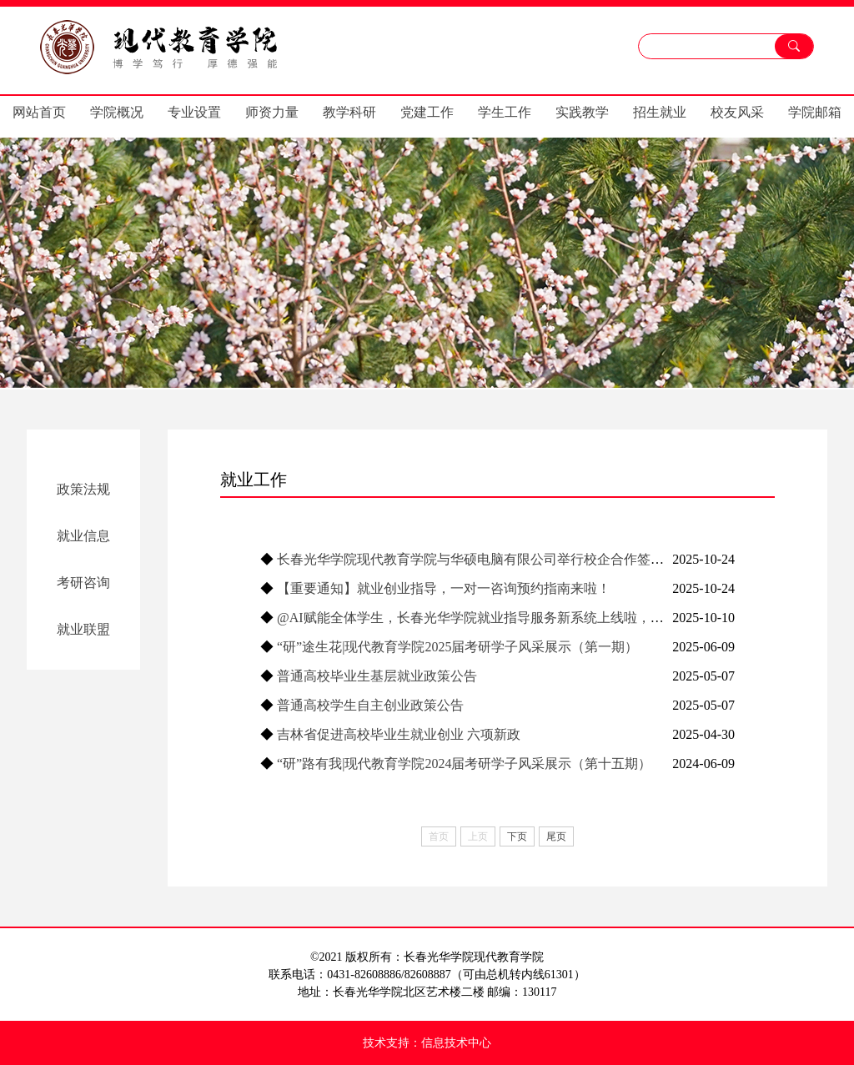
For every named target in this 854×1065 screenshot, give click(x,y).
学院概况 (116, 112)
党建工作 (427, 112)
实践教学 (582, 112)
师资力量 (272, 112)
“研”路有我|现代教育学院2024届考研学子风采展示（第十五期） (464, 763)
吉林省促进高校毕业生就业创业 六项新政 (398, 734)
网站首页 (39, 112)
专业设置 (194, 112)
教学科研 (349, 112)
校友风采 (737, 112)
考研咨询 (83, 582)
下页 (517, 836)
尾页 (556, 836)
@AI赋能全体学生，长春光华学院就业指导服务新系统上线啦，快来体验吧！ (504, 617)
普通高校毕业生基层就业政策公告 (377, 676)
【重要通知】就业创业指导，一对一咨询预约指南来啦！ (443, 588)
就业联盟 (83, 629)
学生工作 (504, 112)
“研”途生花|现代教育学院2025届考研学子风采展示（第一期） (457, 647)
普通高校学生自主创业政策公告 (370, 705)
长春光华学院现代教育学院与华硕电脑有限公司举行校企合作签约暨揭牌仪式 (504, 559)
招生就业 (659, 112)
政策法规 (83, 489)
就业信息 (83, 536)
